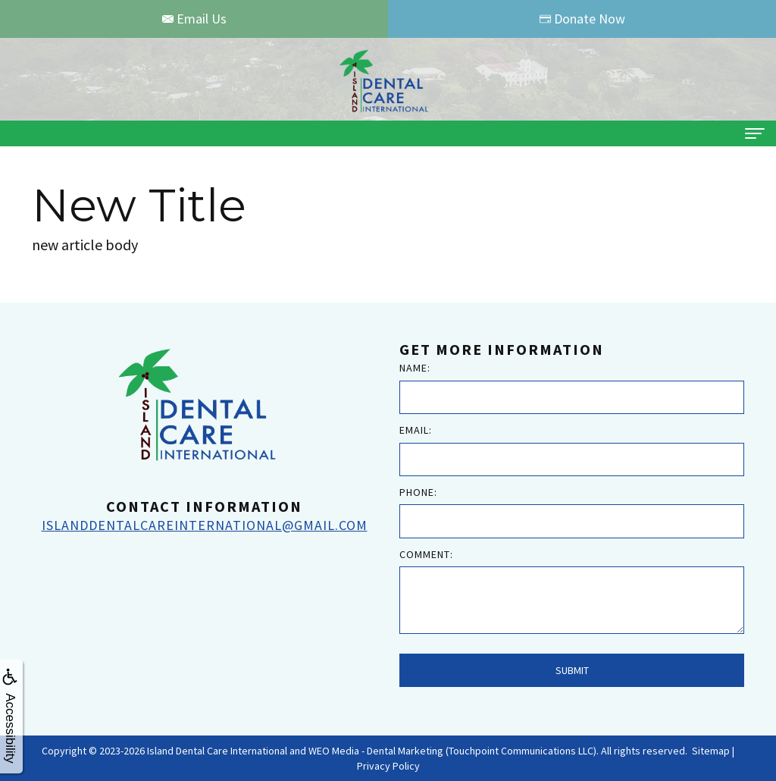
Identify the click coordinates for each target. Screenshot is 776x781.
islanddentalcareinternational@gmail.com (205, 525)
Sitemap (711, 750)
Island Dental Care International (217, 750)
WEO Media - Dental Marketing (375, 750)
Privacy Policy (388, 766)
